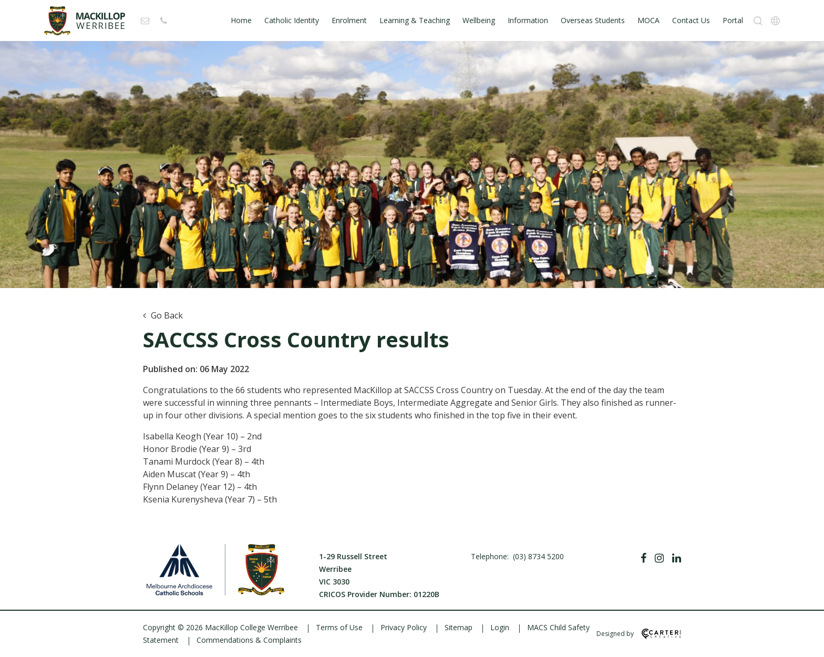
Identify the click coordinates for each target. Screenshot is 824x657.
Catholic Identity (291, 20)
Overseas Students (593, 20)
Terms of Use (339, 627)
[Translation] (775, 20)
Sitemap (458, 627)
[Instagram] (659, 558)
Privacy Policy (403, 627)
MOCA (648, 20)
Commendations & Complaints (249, 640)
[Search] (758, 20)
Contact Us (691, 20)
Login (499, 627)
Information (528, 20)
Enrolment (349, 20)
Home (241, 20)
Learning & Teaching (414, 20)
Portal (733, 20)
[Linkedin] (676, 558)
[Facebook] (643, 558)
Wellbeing (478, 20)
